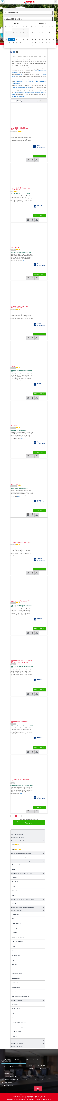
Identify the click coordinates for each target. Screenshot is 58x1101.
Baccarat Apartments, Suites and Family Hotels (21, 873)
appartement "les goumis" (19, 601)
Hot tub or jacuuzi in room (17, 941)
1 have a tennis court (29, 81)
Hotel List (13, 101)
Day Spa (14, 903)
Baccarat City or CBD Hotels (17, 837)
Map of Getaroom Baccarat (17, 834)
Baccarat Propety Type (16, 1040)
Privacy (31, 1068)
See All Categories (15, 831)
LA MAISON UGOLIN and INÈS (19, 780)
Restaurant (14, 1036)
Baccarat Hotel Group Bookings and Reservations (23, 857)
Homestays (13, 664)
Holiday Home (14, 486)
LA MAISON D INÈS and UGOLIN (19, 128)
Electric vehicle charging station (19, 1027)
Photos (28, 160)
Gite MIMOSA (15, 247)
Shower (14, 969)
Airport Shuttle (15, 881)
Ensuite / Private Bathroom (18, 937)
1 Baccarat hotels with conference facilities (24, 92)
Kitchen (13, 946)
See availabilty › (39, 156)
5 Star (16, 849)
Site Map (42, 1065)
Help (30, 1065)
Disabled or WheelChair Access (19, 1022)
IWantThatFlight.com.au (11, 1085)
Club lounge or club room (17, 928)
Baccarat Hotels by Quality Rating (18, 840)
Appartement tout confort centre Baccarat (19, 306)
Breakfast (14, 1018)
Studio (12, 366)
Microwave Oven (15, 955)
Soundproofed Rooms (17, 973)
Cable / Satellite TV (16, 923)
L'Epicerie (14, 426)
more (25, 142)
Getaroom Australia (9, 1067)
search (55, 1)
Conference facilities (16, 864)
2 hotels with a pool (18, 81)
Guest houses (14, 131)
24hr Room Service (16, 1008)
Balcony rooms (15, 914)
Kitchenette (14, 950)
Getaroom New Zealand (11, 1079)
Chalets (12, 783)
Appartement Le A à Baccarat (20, 542)
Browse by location (43, 1069)
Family (13, 886)
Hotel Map (19, 101)
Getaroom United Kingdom (11, 1070)
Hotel (12, 191)
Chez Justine (15, 484)
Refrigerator (14, 964)
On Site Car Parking (16, 1031)
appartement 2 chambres (19, 722)
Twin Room (14, 895)
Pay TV (13, 960)
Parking (14, 869)
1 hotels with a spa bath (27, 89)
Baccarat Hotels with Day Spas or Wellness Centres (22, 899)
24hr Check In (15, 1004)
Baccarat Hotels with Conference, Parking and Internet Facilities (25, 861)
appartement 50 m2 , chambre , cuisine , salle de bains (21, 661)
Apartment (13, 249)
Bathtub (14, 918)
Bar (13, 1013)
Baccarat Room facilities (16, 910)
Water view (14, 991)
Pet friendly (14, 891)
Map (32, 160)
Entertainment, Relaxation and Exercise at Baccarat (22, 907)
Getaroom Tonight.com (10, 1076)
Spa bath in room (16, 978)
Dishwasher (14, 932)
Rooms (36, 160)
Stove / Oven (15, 982)
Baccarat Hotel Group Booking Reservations (21, 853)
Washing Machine (16, 987)
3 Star (15, 844)
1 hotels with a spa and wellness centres (21, 87)
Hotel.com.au (8, 1082)
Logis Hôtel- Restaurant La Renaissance (20, 188)
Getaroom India (8, 1073)
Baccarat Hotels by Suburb (17, 1046)
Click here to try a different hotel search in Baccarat (29, 822)
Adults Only (14, 877)
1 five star (20, 74)
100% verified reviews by (29, 1095)
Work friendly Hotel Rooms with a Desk (20, 996)
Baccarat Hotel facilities (16, 1000)
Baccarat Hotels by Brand (17, 1043)
